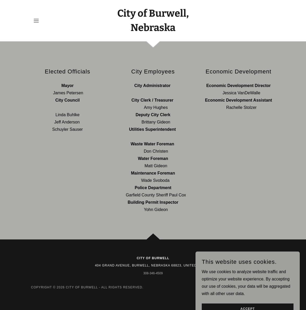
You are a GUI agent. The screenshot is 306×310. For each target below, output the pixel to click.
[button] (36, 20)
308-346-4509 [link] (153, 273)
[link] (153, 29)
